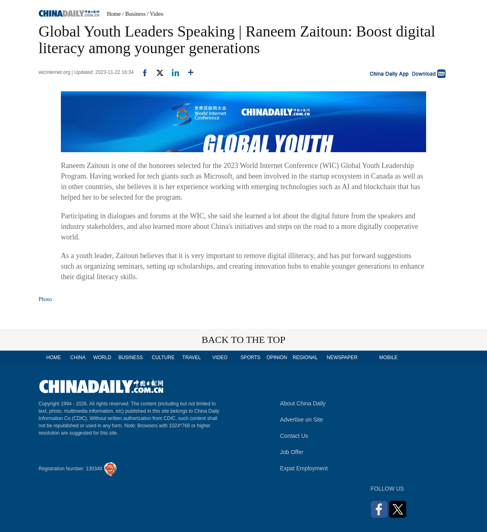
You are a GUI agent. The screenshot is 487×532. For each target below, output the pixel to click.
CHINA (77, 357)
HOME (53, 357)
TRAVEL (191, 357)
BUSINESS (131, 357)
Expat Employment (304, 468)
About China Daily (302, 403)
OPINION (277, 357)
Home (114, 14)
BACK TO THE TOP (244, 339)
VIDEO (219, 357)
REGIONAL (305, 357)
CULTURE (163, 357)
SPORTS (250, 357)
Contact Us (294, 436)
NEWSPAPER (342, 357)
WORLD (102, 357)
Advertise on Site (301, 419)
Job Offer (291, 452)
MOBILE (388, 357)
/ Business (133, 14)
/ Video (155, 14)
